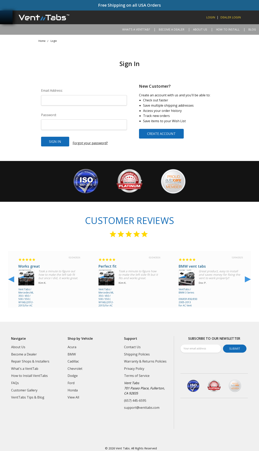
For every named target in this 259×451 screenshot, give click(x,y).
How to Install (228, 29)
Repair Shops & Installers (30, 358)
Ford (71, 380)
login (210, 17)
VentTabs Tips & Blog (27, 394)
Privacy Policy (134, 366)
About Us (200, 29)
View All (73, 394)
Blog (252, 29)
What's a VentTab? (136, 29)
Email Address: (52, 90)
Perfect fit (107, 263)
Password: (48, 115)
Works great (29, 263)
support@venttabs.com (141, 405)
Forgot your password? (90, 141)
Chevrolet (75, 366)
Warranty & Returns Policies (145, 358)
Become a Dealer (171, 29)
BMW (72, 351)
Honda (73, 387)
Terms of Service (137, 373)
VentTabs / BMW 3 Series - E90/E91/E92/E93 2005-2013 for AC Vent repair (186, 292)
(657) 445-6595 (135, 397)
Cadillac (73, 358)
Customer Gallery (24, 387)
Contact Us (132, 344)
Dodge (73, 373)
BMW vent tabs (192, 263)
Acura (72, 344)
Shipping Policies (137, 351)
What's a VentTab (24, 366)
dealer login (230, 17)
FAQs (15, 380)
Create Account (161, 133)
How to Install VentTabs (29, 373)
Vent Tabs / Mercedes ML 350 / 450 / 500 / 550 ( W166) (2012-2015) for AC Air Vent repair (26, 292)
